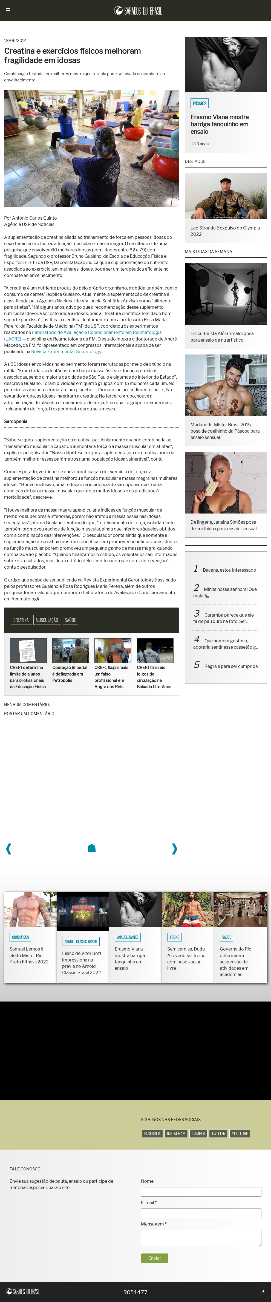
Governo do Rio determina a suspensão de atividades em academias (236, 961)
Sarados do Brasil (209, 103)
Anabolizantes (127, 937)
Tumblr (198, 1133)
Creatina (21, 620)
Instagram (176, 1133)
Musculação (47, 620)
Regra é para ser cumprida (231, 673)
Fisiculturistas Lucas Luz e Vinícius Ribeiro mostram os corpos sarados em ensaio (224, 128)
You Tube (240, 1133)
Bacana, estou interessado (229, 577)
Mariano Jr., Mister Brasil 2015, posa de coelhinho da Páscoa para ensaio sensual (225, 438)
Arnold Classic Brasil (81, 941)
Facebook (152, 1133)
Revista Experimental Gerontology (66, 351)
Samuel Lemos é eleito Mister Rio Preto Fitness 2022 (29, 955)
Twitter (218, 1133)
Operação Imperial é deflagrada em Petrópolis (69, 674)
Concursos (20, 937)
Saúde (70, 620)
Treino (174, 937)
